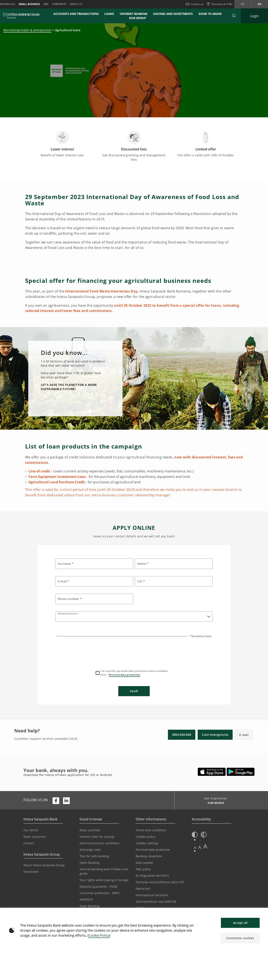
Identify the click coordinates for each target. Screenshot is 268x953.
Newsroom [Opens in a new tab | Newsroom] (31, 872)
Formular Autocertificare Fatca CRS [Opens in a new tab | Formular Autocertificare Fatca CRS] (160, 882)
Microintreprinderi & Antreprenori (27, 30)
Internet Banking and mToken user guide (104, 871)
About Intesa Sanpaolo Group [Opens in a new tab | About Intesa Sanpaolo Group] (44, 865)
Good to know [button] (210, 14)
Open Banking (89, 863)
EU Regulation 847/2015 (152, 876)
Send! (134, 691)
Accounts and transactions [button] (76, 14)
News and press (34, 837)
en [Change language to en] (259, 4)
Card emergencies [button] (215, 735)
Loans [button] (109, 14)
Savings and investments (173, 14)
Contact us (194, 4)
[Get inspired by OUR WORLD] (214, 803)
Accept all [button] (240, 923)
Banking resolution (149, 856)
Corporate (59, 4)
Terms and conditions (151, 830)
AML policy (143, 869)
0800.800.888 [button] (181, 735)
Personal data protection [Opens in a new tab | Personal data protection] (153, 850)
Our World (30, 830)
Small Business (29, 4)
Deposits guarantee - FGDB (98, 886)
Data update (144, 863)
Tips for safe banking (94, 856)
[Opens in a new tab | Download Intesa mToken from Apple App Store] (212, 772)
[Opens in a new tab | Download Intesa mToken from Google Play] (241, 772)
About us (76, 4)
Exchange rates (90, 850)
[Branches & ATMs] (219, 4)
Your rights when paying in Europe (104, 880)
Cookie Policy (99, 935)
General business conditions (100, 843)
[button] (263, 913)
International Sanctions (152, 895)
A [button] (195, 847)
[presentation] (134, 653)
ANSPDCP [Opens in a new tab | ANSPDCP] (86, 899)
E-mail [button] (244, 735)
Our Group (137, 18)
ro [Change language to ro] (242, 4)
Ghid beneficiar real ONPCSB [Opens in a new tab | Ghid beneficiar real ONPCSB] (156, 902)
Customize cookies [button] (240, 938)
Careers (28, 843)
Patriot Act (143, 889)
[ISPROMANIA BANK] (21, 15)
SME (46, 4)
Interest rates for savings (97, 837)
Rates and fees (90, 830)
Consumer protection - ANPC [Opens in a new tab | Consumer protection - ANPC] (100, 893)
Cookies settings (147, 843)
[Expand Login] (254, 15)
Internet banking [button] (133, 14)
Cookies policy (145, 837)
